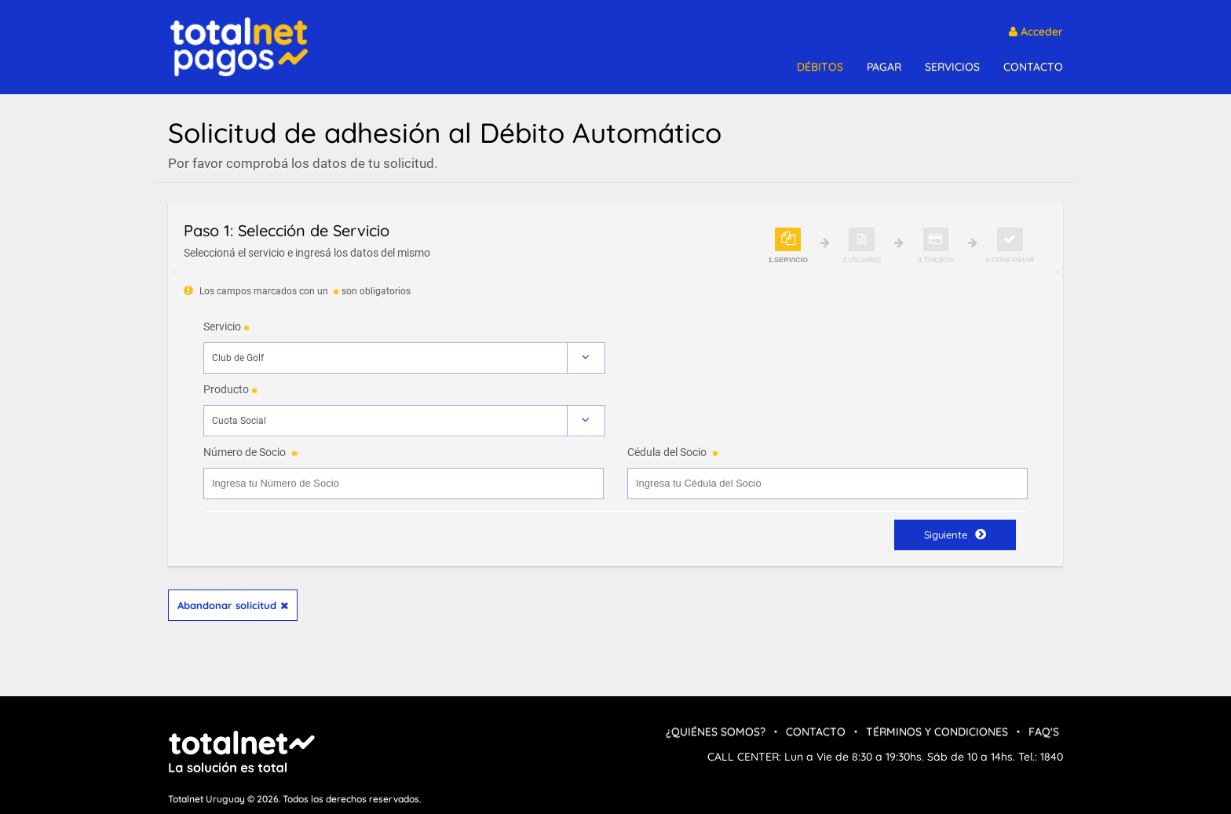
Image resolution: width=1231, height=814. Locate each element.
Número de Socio (244, 452)
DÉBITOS (820, 67)
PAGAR (884, 67)
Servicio (222, 326)
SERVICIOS (952, 67)
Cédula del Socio (667, 452)
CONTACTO (1033, 67)
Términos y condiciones (937, 732)
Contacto (816, 732)
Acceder (1036, 31)
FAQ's (1043, 732)
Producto (226, 389)
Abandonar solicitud (232, 605)
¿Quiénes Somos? (715, 732)
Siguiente (955, 534)
